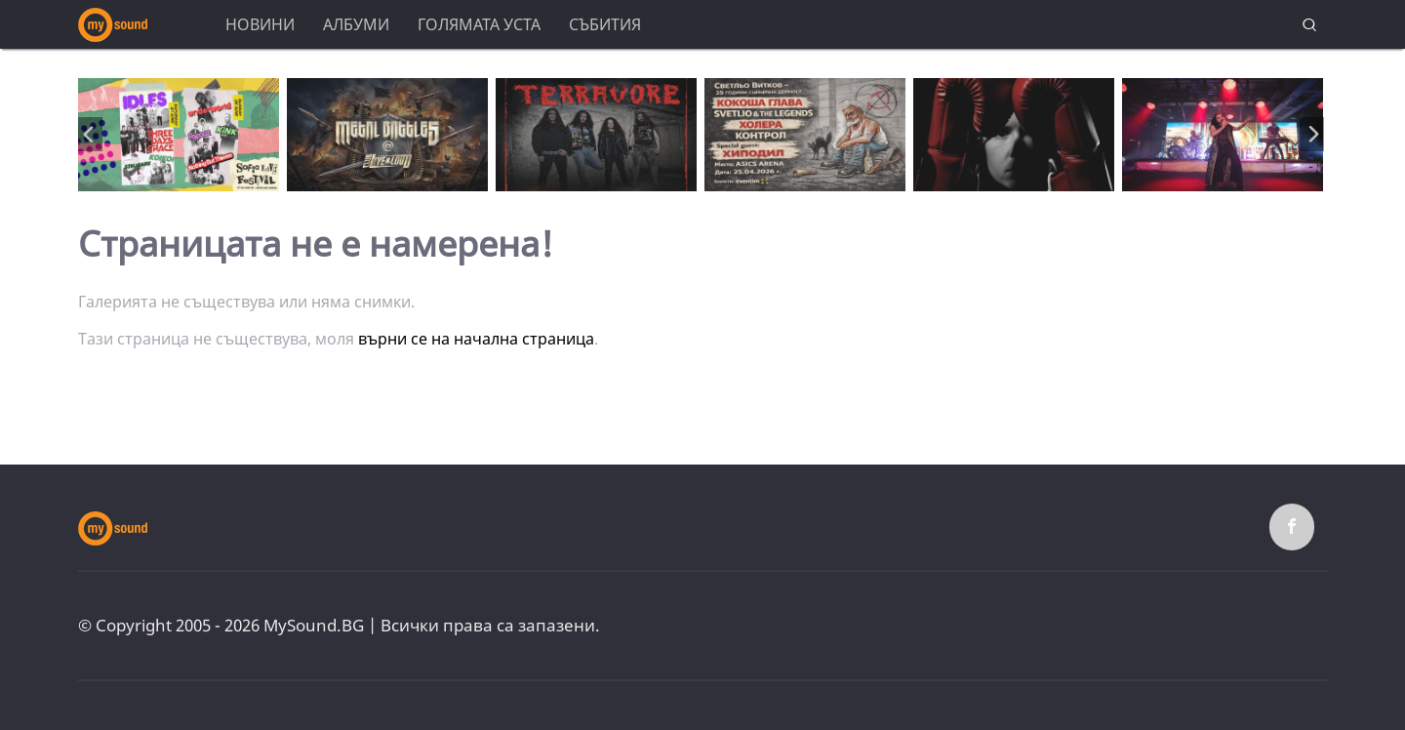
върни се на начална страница (476, 338)
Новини (260, 24)
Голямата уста (479, 24)
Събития (605, 24)
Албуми (356, 24)
